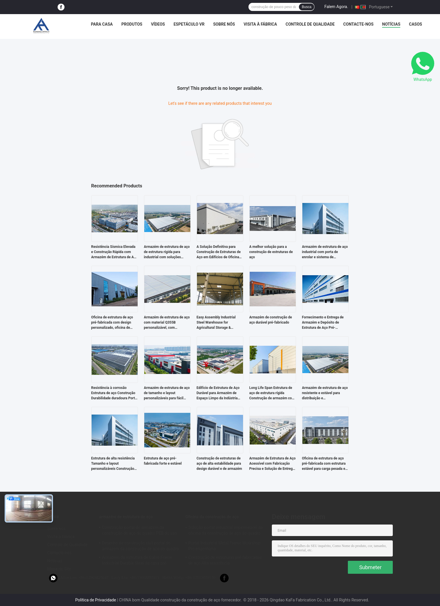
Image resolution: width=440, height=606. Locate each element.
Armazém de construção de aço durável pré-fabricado (270, 319)
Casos (415, 24)
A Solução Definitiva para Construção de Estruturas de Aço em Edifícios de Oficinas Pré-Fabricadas (219, 252)
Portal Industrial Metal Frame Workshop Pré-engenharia (224, 546)
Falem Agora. (336, 6)
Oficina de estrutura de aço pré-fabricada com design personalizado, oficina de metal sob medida (112, 322)
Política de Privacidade (95, 600)
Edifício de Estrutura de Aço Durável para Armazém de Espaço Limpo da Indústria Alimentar (218, 393)
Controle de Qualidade (310, 24)
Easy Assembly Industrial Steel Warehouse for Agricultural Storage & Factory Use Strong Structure (219, 322)
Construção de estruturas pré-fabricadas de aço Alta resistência (225, 560)
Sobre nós (224, 24)
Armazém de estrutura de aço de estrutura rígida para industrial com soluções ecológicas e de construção (167, 252)
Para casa (102, 24)
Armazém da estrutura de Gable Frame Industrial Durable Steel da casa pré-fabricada (137, 561)
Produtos (131, 24)
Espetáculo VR (189, 24)
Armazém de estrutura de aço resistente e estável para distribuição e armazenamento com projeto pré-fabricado (325, 393)
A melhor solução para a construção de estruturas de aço (271, 252)
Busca (306, 7)
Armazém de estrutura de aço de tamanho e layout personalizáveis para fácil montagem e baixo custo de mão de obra (167, 393)
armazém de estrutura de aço (126, 516)
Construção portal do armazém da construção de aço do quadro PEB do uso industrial (139, 531)
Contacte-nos (358, 24)
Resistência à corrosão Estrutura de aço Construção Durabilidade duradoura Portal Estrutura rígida (114, 393)
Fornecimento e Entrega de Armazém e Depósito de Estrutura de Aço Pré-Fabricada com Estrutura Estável (323, 322)
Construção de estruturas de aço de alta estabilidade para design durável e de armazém (219, 463)
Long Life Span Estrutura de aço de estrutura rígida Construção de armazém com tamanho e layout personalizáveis (272, 393)
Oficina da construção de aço (212, 516)
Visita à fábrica (260, 24)
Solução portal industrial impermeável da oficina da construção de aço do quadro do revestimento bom (225, 531)
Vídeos (158, 24)
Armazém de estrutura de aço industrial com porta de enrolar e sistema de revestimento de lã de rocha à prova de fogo (325, 252)
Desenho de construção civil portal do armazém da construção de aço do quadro (140, 546)
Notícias (391, 24)
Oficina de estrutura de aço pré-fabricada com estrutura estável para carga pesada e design (324, 463)
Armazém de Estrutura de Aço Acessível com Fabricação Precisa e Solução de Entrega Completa (272, 463)
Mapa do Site (59, 569)
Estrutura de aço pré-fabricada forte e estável (163, 461)
